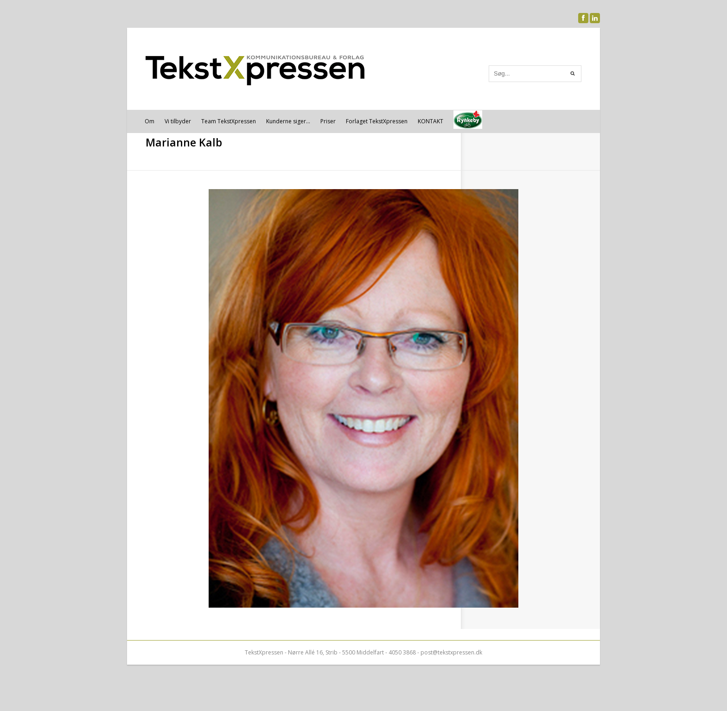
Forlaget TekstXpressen (377, 121)
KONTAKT (430, 121)
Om (149, 121)
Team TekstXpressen (228, 121)
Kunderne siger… (288, 121)
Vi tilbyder (178, 121)
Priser (328, 121)
